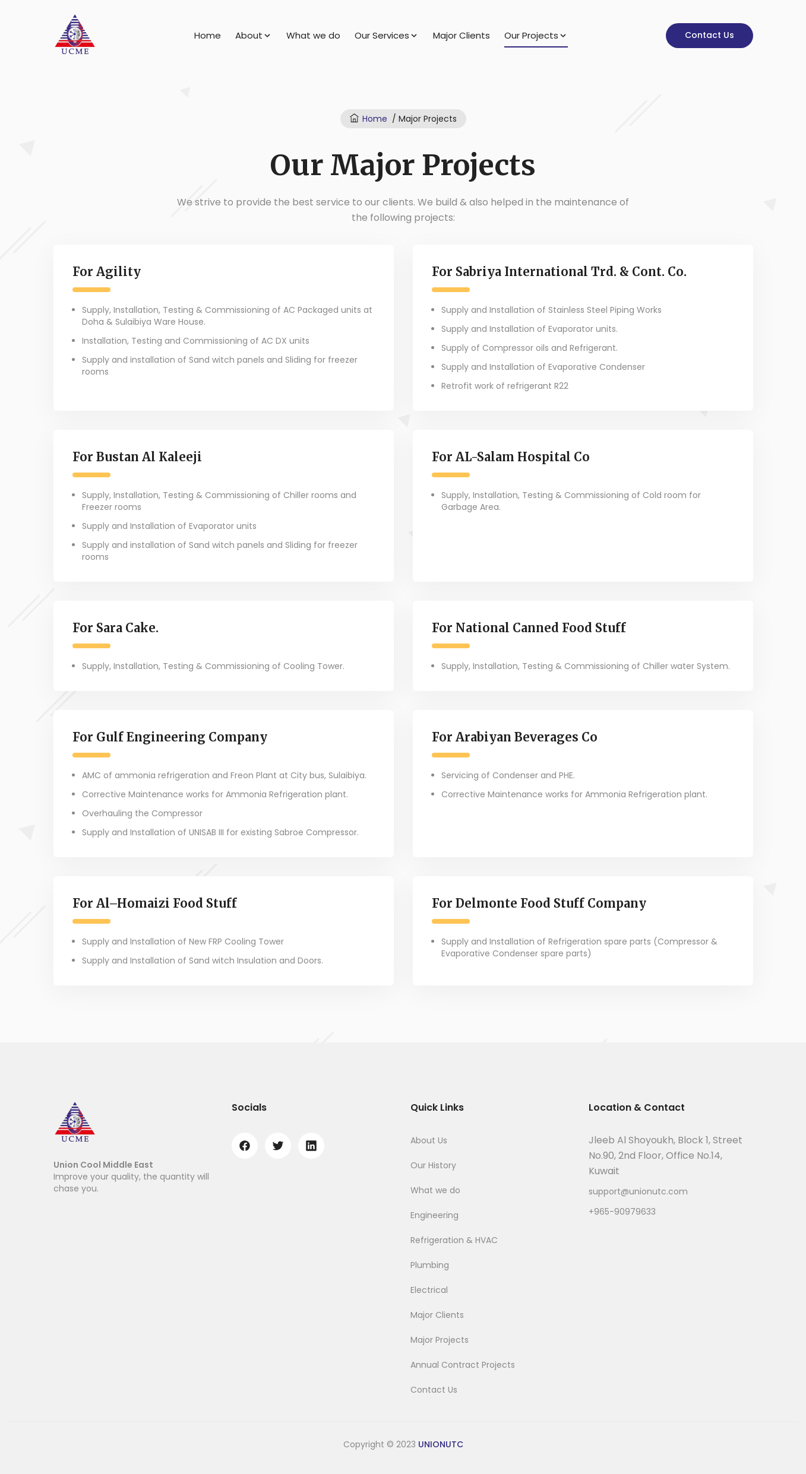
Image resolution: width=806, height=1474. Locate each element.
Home (207, 35)
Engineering (434, 1215)
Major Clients (461, 35)
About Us (428, 1140)
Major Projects (439, 1340)
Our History (433, 1165)
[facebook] (245, 1146)
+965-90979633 (622, 1212)
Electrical (429, 1290)
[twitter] (278, 1146)
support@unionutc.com (638, 1191)
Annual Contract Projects (462, 1365)
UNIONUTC (440, 1444)
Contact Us (709, 35)
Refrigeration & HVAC (454, 1240)
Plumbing (429, 1265)
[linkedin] (311, 1146)
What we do (313, 35)
